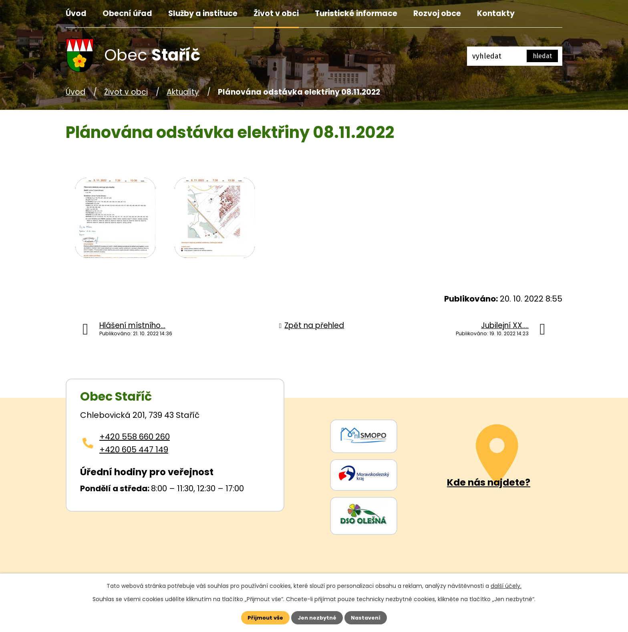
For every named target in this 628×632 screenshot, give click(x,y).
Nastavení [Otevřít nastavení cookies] (372, 617)
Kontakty (496, 13)
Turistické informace (356, 13)
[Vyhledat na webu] (542, 56)
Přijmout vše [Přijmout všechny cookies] (259, 617)
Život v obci (276, 13)
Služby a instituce (203, 13)
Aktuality (183, 92)
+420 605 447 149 (133, 449)
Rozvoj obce (437, 13)
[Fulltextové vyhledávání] (514, 56)
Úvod (76, 13)
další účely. (506, 584)
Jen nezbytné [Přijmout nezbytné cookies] (317, 617)
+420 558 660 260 (134, 436)
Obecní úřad (127, 13)
